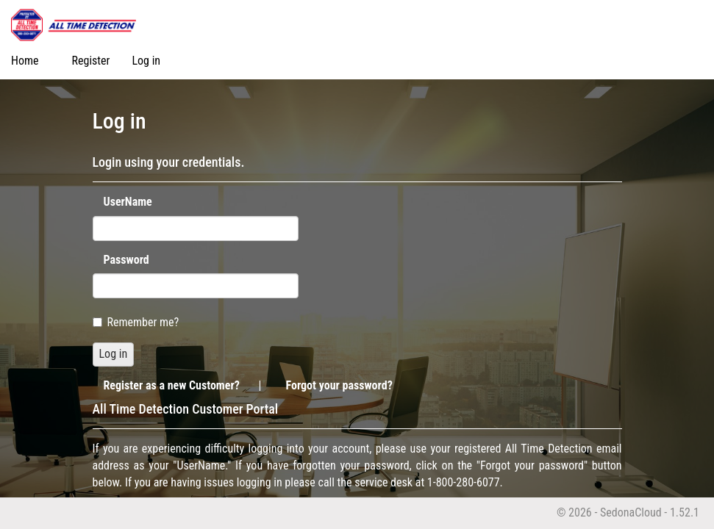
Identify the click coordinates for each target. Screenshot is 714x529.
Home (25, 61)
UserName (128, 202)
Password (126, 260)
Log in (146, 61)
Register (91, 61)
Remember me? (136, 322)
